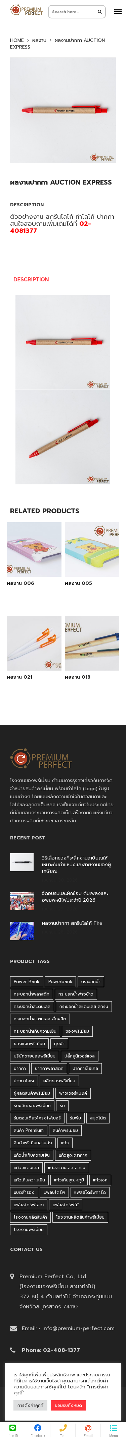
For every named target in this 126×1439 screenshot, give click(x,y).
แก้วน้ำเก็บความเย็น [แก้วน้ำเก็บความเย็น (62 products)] (32, 1155)
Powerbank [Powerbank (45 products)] (60, 981)
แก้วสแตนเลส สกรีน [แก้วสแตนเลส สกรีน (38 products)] (66, 1167)
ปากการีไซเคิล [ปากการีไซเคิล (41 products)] (85, 1068)
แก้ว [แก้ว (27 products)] (65, 1143)
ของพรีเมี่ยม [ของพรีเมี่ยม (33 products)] (77, 1031)
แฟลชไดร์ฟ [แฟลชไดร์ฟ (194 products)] (54, 1192)
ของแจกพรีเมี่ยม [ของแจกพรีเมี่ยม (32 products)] (29, 1043)
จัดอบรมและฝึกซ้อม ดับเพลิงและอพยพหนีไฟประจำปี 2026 (75, 897)
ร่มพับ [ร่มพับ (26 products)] (75, 1118)
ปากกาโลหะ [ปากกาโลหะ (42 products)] (24, 1081)
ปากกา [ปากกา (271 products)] (20, 1068)
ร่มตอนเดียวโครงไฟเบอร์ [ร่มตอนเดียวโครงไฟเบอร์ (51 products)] (37, 1118)
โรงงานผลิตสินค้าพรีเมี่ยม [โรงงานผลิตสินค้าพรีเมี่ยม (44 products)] (80, 1217)
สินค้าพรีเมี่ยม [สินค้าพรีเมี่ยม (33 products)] (65, 1130)
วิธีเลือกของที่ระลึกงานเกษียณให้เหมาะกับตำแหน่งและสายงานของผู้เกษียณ (76, 865)
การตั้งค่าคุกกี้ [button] (30, 1405)
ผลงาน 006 (20, 583)
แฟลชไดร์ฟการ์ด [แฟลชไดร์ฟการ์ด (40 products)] (90, 1192)
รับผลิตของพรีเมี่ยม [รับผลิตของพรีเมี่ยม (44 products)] (32, 1105)
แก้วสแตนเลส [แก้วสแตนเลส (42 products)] (26, 1167)
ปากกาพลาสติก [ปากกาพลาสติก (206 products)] (49, 1068)
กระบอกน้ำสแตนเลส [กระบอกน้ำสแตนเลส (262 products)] (32, 1006)
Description (31, 279)
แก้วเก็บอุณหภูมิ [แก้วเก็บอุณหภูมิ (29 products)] (69, 1180)
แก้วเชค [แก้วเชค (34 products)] (100, 1180)
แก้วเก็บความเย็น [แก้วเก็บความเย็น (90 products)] (29, 1180)
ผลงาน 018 (77, 677)
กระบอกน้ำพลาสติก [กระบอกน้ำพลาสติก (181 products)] (31, 994)
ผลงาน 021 (19, 677)
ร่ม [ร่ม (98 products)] (62, 1105)
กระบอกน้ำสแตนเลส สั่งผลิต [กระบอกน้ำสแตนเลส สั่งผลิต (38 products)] (40, 1019)
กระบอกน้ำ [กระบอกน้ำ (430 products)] (90, 981)
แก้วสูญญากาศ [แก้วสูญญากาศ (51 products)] (73, 1155)
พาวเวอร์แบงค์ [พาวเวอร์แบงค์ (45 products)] (73, 1093)
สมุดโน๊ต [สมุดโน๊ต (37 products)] (98, 1118)
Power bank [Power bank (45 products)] (26, 981)
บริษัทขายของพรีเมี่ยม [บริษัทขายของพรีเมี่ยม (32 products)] (34, 1056)
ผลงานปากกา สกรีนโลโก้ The (72, 923)
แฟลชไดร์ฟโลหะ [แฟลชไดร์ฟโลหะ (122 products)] (29, 1205)
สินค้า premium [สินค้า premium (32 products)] (29, 1130)
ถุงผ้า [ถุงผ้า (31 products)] (59, 1043)
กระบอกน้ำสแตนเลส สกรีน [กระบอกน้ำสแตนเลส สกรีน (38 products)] (83, 1006)
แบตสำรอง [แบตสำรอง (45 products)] (24, 1192)
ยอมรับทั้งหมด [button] (68, 1405)
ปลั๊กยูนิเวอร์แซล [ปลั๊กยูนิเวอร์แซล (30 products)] (80, 1056)
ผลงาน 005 (78, 583)
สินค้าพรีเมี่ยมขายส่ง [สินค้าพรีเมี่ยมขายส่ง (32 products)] (33, 1143)
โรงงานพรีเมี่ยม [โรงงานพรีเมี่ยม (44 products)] (29, 1229)
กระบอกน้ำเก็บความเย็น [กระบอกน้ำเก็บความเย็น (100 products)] (35, 1031)
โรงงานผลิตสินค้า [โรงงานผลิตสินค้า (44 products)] (30, 1217)
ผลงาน (39, 40)
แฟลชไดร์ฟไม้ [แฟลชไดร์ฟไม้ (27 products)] (66, 1205)
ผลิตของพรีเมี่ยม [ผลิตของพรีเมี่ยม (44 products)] (59, 1081)
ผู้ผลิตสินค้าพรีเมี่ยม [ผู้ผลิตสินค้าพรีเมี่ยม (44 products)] (32, 1093)
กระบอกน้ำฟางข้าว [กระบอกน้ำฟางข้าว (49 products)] (75, 994)
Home (17, 40)
